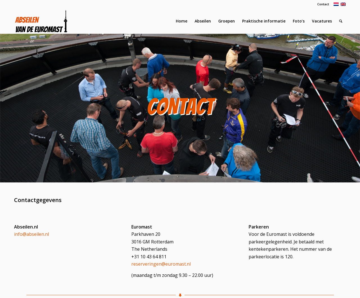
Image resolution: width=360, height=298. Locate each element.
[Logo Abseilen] (41, 21)
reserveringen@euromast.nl (161, 264)
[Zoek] (341, 21)
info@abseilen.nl (31, 234)
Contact (323, 4)
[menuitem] (321, 4)
